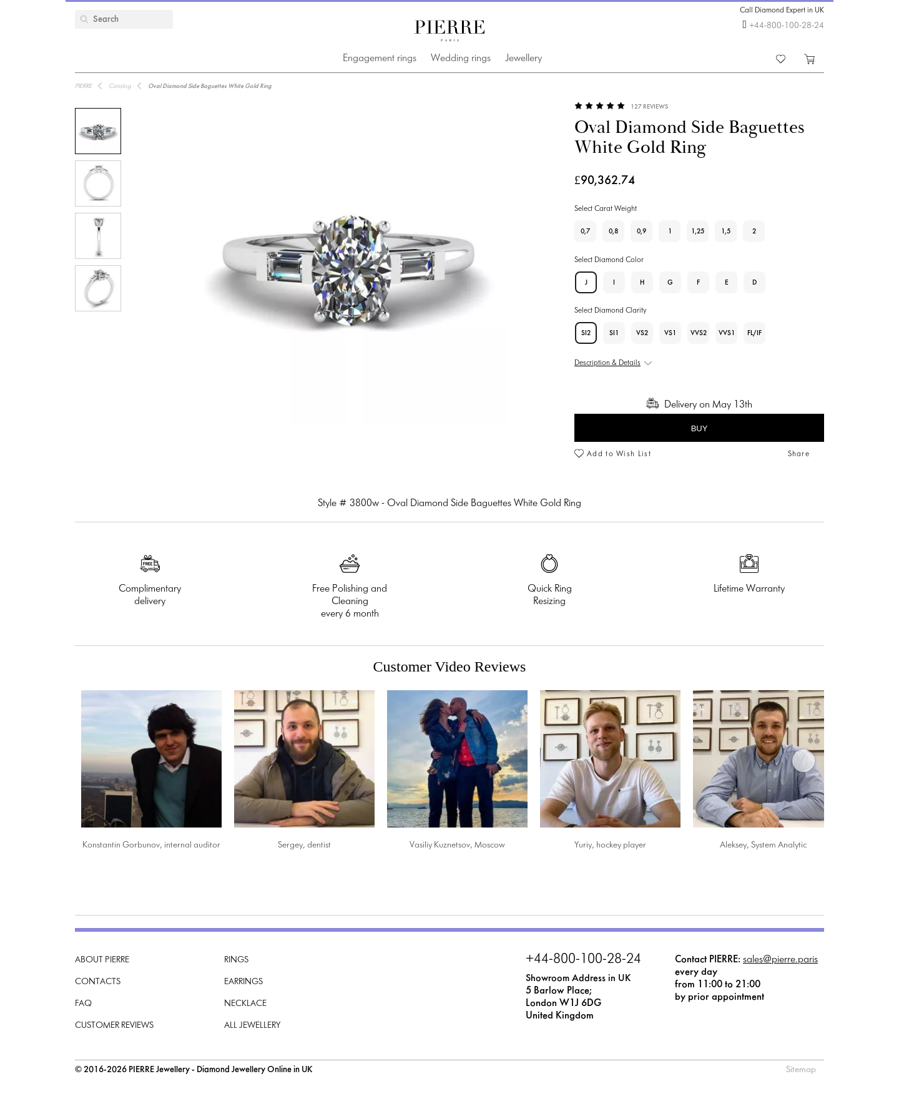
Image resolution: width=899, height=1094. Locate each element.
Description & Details (607, 363)
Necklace (245, 1004)
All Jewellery (252, 1026)
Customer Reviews (114, 1026)
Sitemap (801, 1070)
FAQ (83, 1004)
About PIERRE (102, 960)
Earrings (243, 982)
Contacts (97, 982)
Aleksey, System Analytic (763, 845)
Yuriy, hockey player (610, 845)
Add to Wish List (619, 454)
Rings (236, 960)
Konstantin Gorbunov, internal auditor (151, 845)
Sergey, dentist (304, 845)
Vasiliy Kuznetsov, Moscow (457, 845)
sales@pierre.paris (780, 959)
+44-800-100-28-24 (786, 26)
